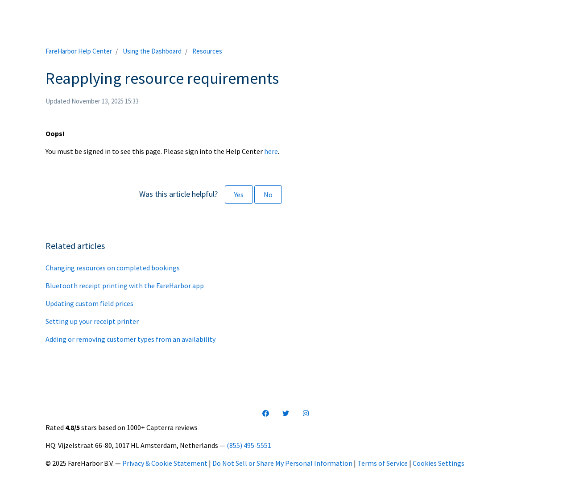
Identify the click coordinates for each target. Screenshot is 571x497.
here (271, 151)
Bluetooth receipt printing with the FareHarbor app (125, 285)
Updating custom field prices (89, 303)
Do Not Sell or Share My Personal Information (282, 463)
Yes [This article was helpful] (239, 194)
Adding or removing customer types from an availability (130, 339)
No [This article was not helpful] (268, 194)
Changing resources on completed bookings (113, 267)
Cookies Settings (438, 463)
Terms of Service (382, 463)
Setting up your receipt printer (92, 321)
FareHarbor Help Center (79, 51)
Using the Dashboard (152, 51)
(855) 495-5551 (249, 445)
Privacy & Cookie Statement (164, 463)
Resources (207, 51)
